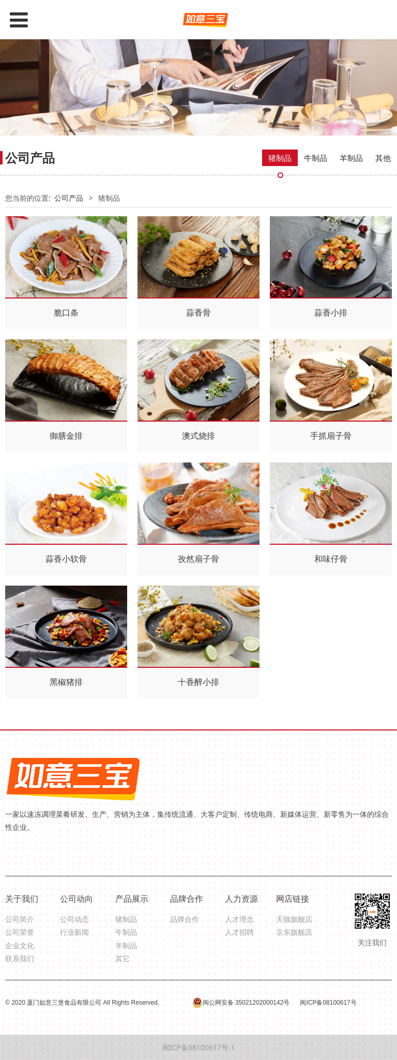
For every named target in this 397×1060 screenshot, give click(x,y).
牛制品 (315, 158)
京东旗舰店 (294, 932)
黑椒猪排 (66, 682)
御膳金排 (66, 435)
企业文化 (19, 945)
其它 (122, 958)
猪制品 (280, 158)
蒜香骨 (198, 312)
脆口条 (66, 312)
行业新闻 (74, 932)
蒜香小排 (330, 312)
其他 (383, 158)
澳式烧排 (198, 435)
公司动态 (74, 919)
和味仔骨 (330, 558)
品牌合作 (184, 919)
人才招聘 (239, 932)
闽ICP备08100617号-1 (198, 1047)
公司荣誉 (19, 932)
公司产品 (68, 198)
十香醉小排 (198, 682)
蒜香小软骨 (66, 558)
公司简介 (19, 919)
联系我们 (19, 958)
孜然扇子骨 (198, 558)
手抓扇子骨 (331, 435)
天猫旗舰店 (294, 919)
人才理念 (239, 919)
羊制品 (351, 158)
